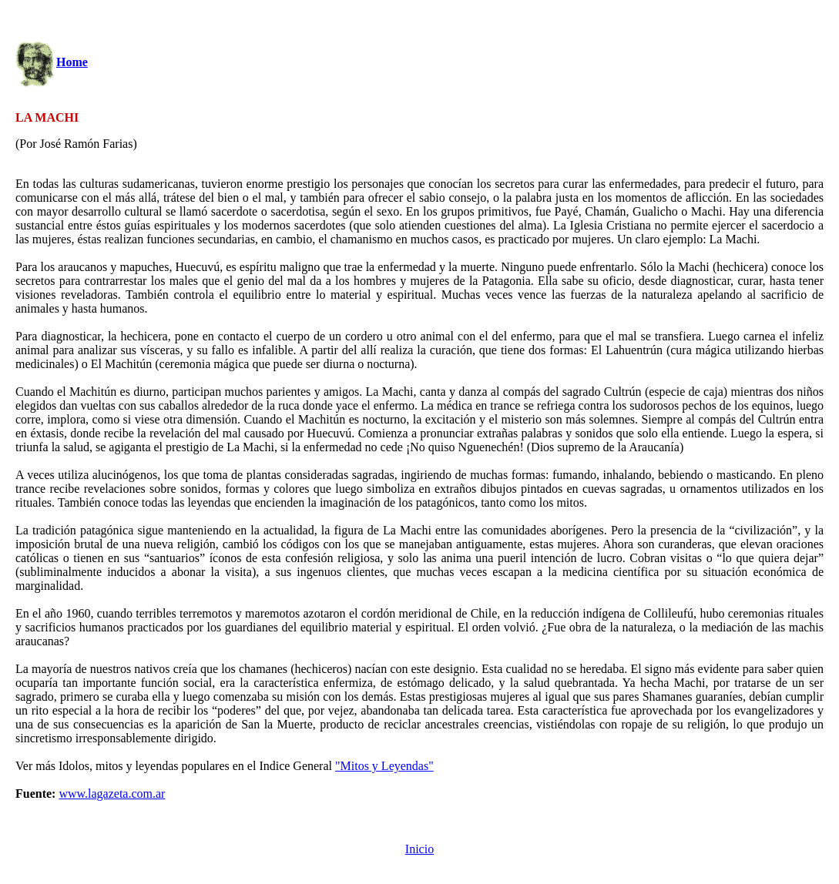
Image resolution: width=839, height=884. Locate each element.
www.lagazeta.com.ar (112, 793)
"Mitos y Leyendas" (384, 765)
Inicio (419, 849)
